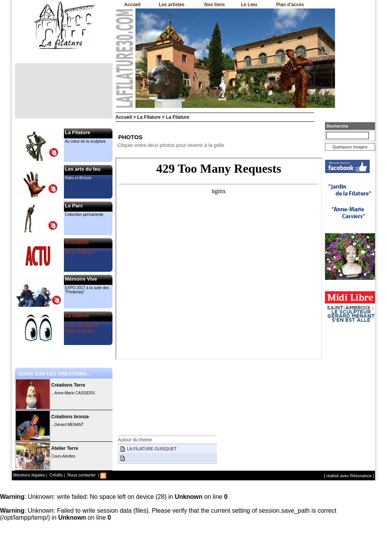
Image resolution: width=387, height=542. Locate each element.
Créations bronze (70, 416)
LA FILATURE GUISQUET (152, 448)
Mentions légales (29, 475)
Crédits (55, 475)
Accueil (132, 4)
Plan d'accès (290, 4)
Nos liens (214, 4)
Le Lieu (249, 4)
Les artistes (172, 4)
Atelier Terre (64, 448)
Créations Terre (68, 385)
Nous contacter (81, 475)
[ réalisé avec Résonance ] (349, 475)
